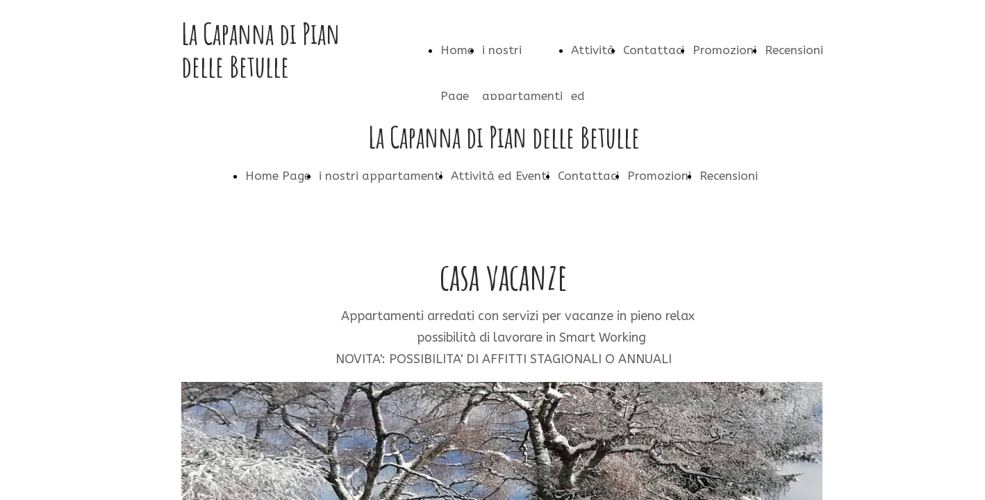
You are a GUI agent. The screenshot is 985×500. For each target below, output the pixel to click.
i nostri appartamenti (380, 176)
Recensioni (794, 50)
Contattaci (653, 50)
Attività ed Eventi (500, 176)
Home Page (278, 176)
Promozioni (724, 50)
